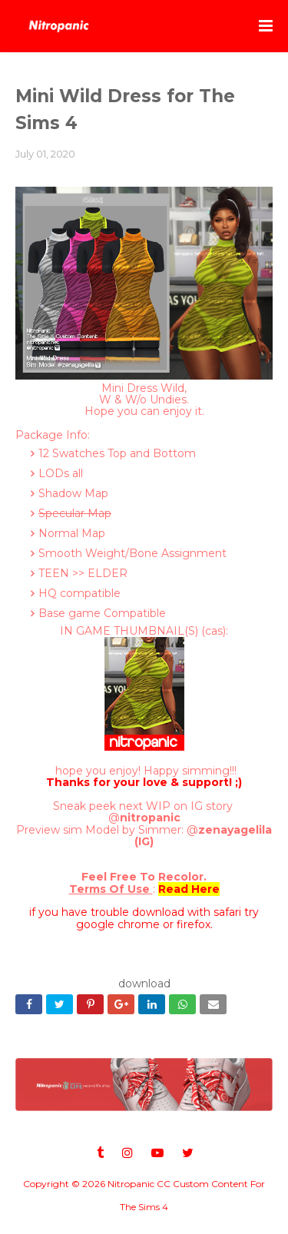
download (144, 983)
